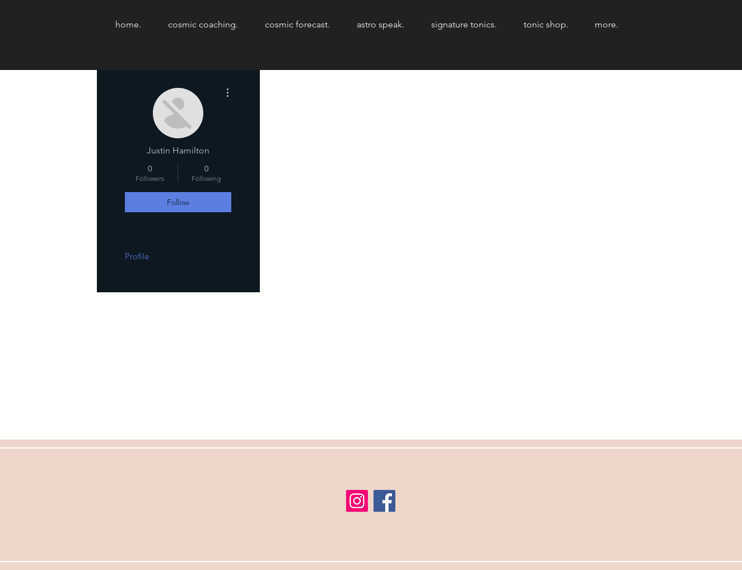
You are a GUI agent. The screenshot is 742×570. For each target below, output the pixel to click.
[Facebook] (384, 501)
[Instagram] (357, 501)
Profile (137, 256)
